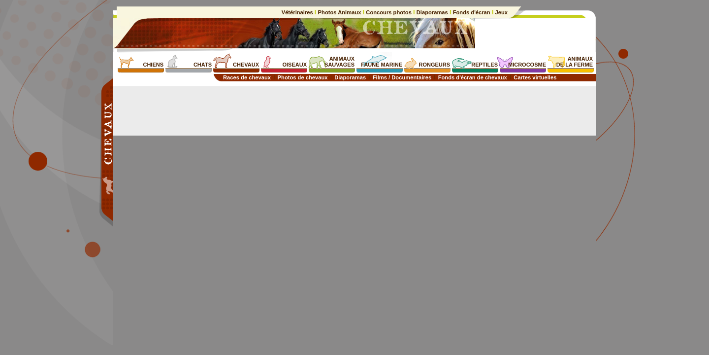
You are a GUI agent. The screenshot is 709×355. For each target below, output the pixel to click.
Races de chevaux (247, 77)
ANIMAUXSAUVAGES (339, 62)
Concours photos (388, 12)
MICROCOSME (527, 65)
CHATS (202, 65)
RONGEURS (434, 65)
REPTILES (484, 65)
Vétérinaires (298, 12)
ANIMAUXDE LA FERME (574, 62)
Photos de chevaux (303, 77)
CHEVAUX (246, 65)
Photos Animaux (339, 12)
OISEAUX (294, 65)
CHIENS (153, 65)
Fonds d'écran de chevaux (472, 77)
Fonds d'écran (471, 12)
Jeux (500, 12)
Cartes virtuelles (535, 77)
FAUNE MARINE (381, 65)
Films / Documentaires (402, 77)
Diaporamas (432, 12)
